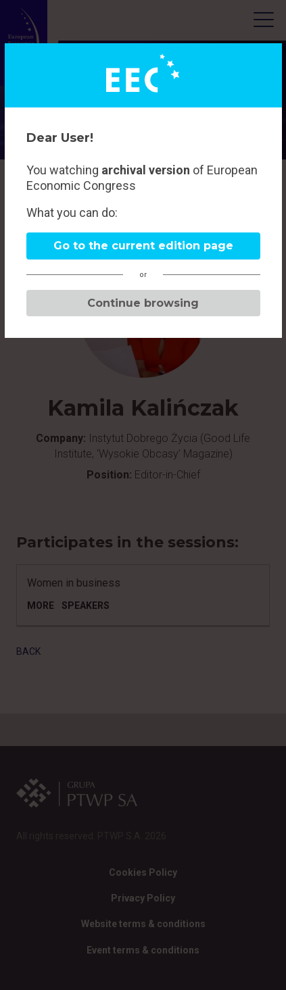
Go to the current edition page (143, 245)
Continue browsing (143, 303)
